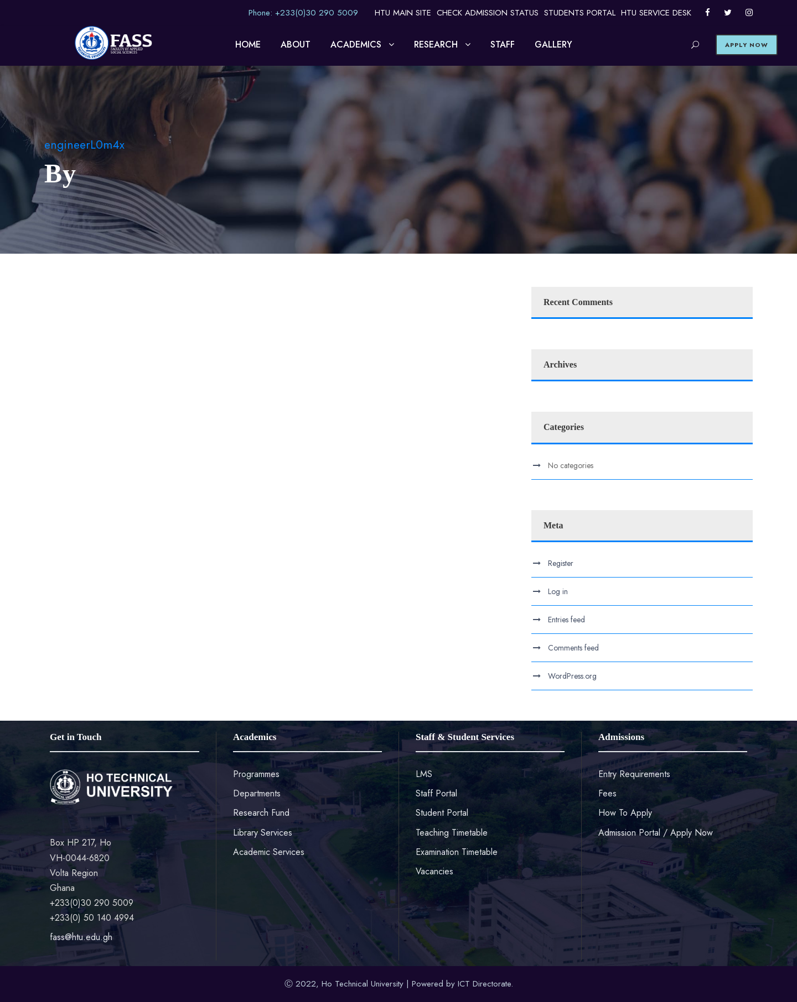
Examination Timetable (457, 852)
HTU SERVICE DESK (656, 13)
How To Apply (625, 812)
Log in (558, 591)
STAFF (502, 44)
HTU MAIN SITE (403, 13)
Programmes (256, 774)
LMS (424, 774)
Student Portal (442, 812)
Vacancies (434, 871)
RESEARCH (436, 44)
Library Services (262, 832)
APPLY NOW (746, 44)
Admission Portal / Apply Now (655, 832)
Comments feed (573, 647)
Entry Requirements (634, 774)
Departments (257, 793)
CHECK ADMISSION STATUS (488, 13)
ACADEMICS (355, 44)
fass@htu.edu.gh (81, 937)
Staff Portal (436, 793)
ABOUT (295, 44)
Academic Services (268, 852)
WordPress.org (572, 675)
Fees (607, 793)
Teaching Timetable (452, 832)
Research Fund (261, 812)
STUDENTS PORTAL (579, 13)
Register (560, 563)
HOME (248, 44)
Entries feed (566, 619)
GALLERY (553, 44)
